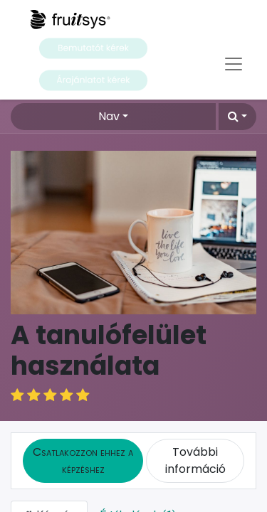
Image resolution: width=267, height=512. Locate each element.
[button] (237, 116)
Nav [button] (109, 116)
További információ (195, 443)
